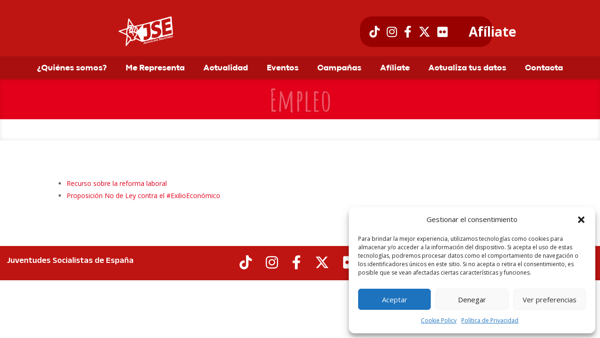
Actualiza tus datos (467, 68)
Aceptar (394, 299)
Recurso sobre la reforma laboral (117, 183)
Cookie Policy (439, 320)
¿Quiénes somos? (72, 68)
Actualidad (225, 68)
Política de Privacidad (489, 320)
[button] (581, 219)
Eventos (283, 68)
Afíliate (492, 32)
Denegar (472, 299)
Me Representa (155, 68)
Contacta (544, 68)
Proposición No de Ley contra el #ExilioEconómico (143, 195)
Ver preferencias (550, 299)
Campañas (339, 68)
